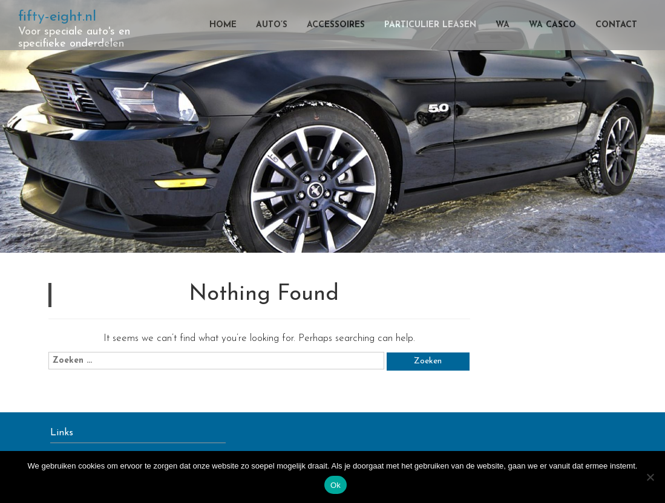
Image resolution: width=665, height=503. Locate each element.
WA (502, 25)
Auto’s (271, 25)
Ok (335, 485)
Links (61, 433)
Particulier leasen (430, 25)
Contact (616, 25)
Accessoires (336, 25)
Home (223, 25)
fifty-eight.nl (57, 17)
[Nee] (650, 477)
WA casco (552, 25)
